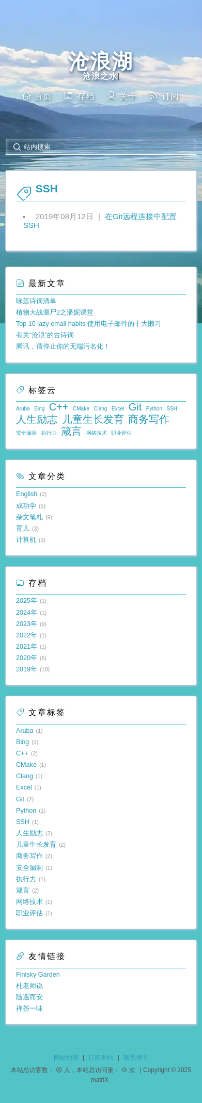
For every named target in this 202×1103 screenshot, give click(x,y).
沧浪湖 (100, 61)
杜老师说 (29, 986)
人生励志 (36, 419)
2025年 (26, 600)
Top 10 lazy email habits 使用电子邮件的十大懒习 (88, 323)
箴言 (71, 431)
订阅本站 (100, 1057)
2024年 (26, 612)
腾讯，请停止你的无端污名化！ (63, 346)
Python (154, 408)
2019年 (26, 669)
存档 (79, 96)
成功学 (26, 505)
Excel (118, 408)
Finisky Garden (38, 974)
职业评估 (121, 433)
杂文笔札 (29, 517)
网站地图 (66, 1057)
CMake (81, 408)
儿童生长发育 (93, 419)
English (26, 494)
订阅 (164, 96)
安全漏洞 (26, 433)
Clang (100, 408)
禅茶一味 (29, 1008)
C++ (59, 407)
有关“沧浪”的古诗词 (45, 335)
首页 (37, 96)
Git (135, 407)
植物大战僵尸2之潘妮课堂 (55, 312)
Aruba (23, 408)
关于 (121, 96)
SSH (172, 408)
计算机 (26, 540)
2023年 (26, 624)
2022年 (26, 635)
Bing (39, 408)
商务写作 (148, 419)
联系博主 (135, 1057)
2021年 (26, 646)
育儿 (22, 528)
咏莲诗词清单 (36, 301)
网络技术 (96, 433)
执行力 (49, 433)
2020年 (26, 658)
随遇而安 (29, 997)
